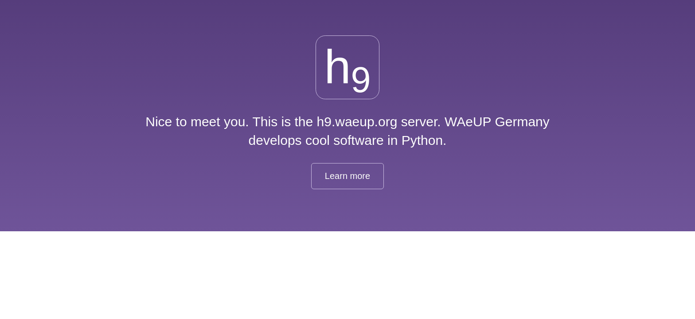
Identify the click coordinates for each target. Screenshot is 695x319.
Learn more (347, 176)
